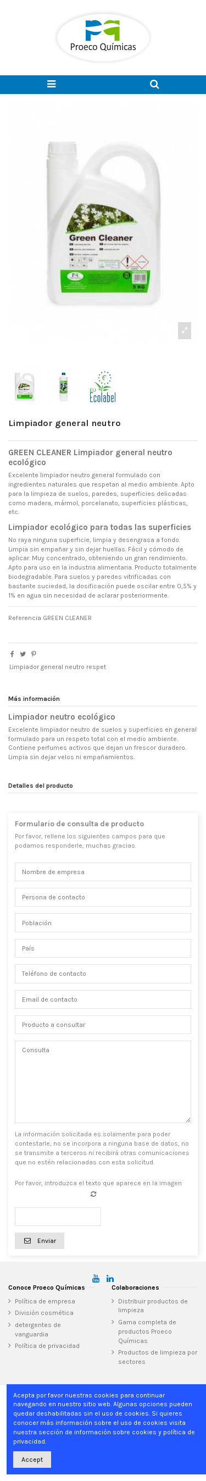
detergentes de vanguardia (38, 1329)
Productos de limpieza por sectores (157, 1357)
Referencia (24, 618)
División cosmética (44, 1313)
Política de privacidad (47, 1346)
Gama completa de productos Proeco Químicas (147, 1331)
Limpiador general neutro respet (57, 667)
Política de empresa (45, 1301)
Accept (32, 1459)
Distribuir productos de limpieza (153, 1305)
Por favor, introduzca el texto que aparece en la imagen (98, 1183)
